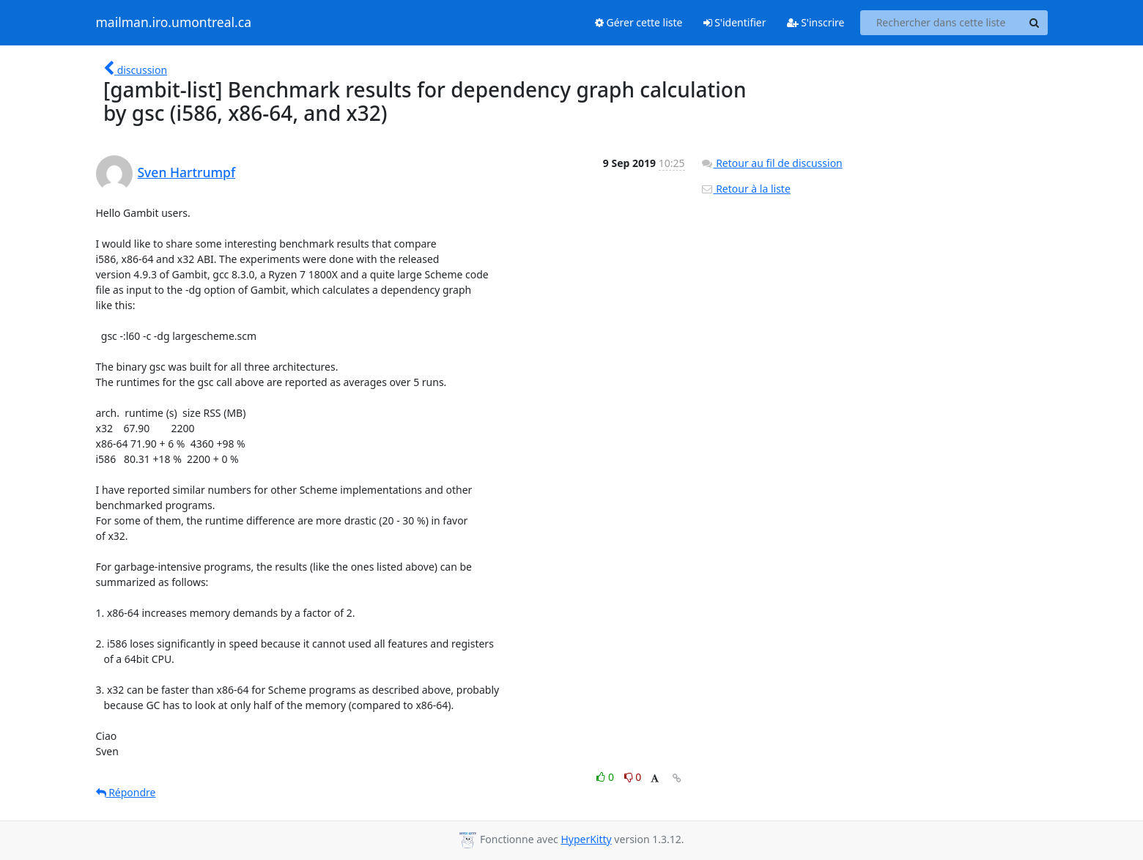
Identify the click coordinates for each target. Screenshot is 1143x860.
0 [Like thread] (606, 777)
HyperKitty (586, 839)
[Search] (1034, 22)
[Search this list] (941, 22)
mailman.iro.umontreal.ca (173, 22)
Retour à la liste (745, 189)
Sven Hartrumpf (187, 172)
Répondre (126, 792)
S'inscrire (816, 22)
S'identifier (734, 22)
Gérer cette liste (639, 22)
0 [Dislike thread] (633, 777)
